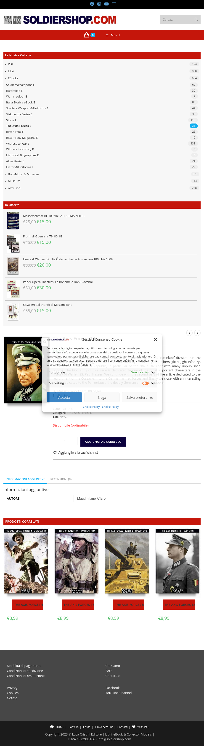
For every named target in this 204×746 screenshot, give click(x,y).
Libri (11, 71)
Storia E (11, 120)
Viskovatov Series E (19, 114)
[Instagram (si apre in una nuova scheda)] (98, 4)
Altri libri (14, 188)
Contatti (122, 717)
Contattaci (113, 666)
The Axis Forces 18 (179, 604)
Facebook (113, 677)
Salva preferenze (140, 397)
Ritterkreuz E (15, 132)
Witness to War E (17, 143)
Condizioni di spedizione (25, 660)
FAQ (109, 660)
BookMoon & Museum (23, 174)
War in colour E (16, 96)
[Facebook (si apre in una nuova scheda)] (91, 4)
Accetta (64, 397)
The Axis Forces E (18, 126)
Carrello (74, 717)
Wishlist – (140, 717)
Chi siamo (113, 655)
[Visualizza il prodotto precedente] (189, 333)
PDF (10, 64)
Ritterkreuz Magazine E (22, 138)
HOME (57, 717)
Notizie (12, 688)
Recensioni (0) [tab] (61, 479)
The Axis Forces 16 (79, 604)
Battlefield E (14, 91)
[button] (155, 339)
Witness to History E (20, 149)
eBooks (13, 78)
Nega (102, 397)
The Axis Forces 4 (28, 604)
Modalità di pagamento (24, 655)
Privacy (12, 677)
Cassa (86, 717)
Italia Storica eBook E (20, 102)
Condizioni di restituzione (26, 666)
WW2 (62, 416)
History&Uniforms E (20, 167)
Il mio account (104, 717)
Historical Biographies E (22, 155)
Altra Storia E (15, 161)
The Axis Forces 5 (129, 604)
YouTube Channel (119, 682)
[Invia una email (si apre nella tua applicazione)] (113, 4)
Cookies (13, 682)
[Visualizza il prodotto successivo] (197, 333)
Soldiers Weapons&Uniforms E (27, 108)
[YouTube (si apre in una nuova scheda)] (106, 4)
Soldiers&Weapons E (20, 85)
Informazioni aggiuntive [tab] (25, 479)
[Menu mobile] (113, 35)
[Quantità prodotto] (65, 441)
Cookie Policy (91, 407)
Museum (14, 181)
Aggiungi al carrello (103, 442)
